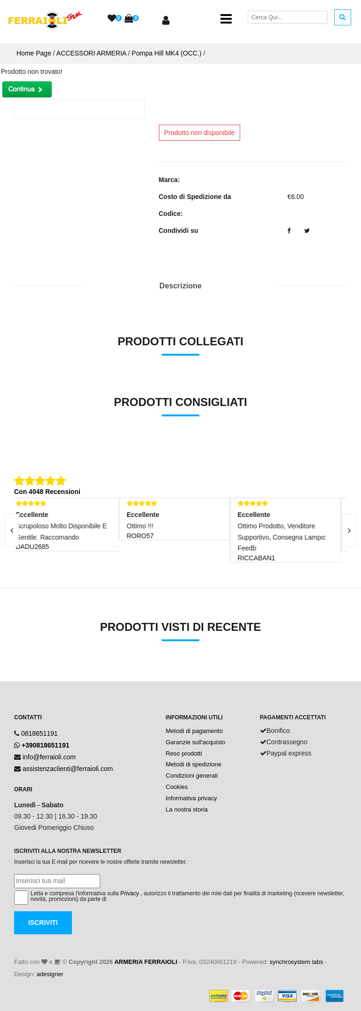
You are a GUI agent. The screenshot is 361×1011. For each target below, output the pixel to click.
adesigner (50, 974)
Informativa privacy (191, 798)
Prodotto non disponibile (199, 132)
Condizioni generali (192, 775)
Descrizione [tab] (180, 286)
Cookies (177, 786)
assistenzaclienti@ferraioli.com (68, 768)
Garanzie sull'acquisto (196, 742)
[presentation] (349, 530)
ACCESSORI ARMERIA (91, 53)
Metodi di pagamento (194, 730)
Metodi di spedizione (194, 764)
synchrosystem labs (296, 961)
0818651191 (39, 733)
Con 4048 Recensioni (47, 491)
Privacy (129, 893)
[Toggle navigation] (226, 19)
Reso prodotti (184, 753)
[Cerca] (288, 17)
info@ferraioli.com (49, 757)
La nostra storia (187, 809)
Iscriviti (43, 922)
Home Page (33, 53)
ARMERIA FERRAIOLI (145, 961)
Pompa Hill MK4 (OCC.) (167, 53)
